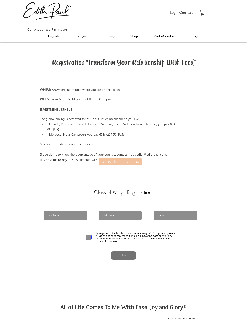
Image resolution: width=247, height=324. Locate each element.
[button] (203, 13)
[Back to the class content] (120, 161)
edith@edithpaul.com (151, 154)
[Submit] (123, 255)
